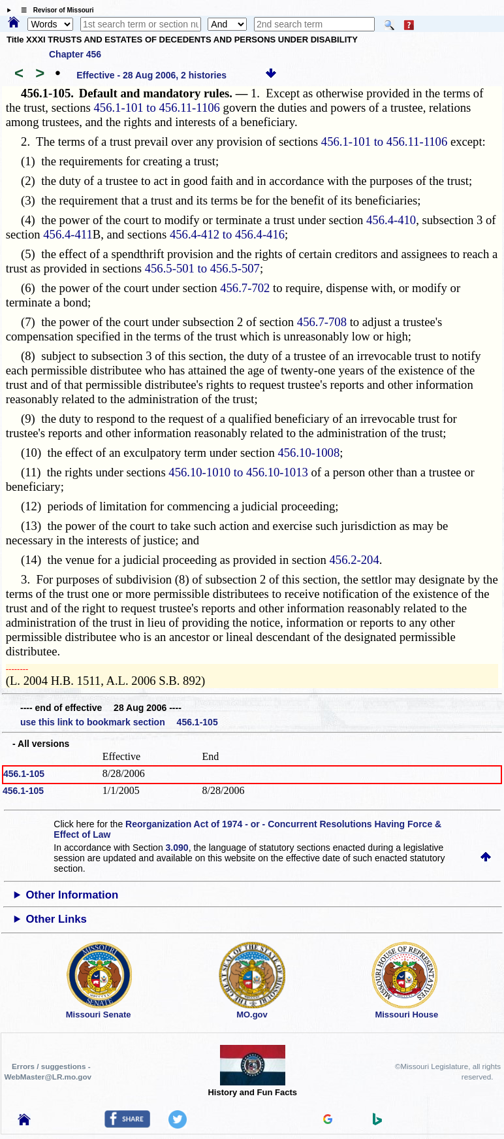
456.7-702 (245, 288)
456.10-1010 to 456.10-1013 (238, 472)
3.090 (177, 847)
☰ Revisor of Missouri (54, 10)
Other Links (56, 919)
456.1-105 (23, 773)
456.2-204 (354, 560)
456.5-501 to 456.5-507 (202, 268)
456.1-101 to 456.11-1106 (156, 107)
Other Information (72, 895)
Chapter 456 (75, 54)
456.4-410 (391, 220)
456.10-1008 (308, 452)
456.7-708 (322, 322)
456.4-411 (67, 234)
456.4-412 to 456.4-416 (227, 234)
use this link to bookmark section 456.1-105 (119, 722)
